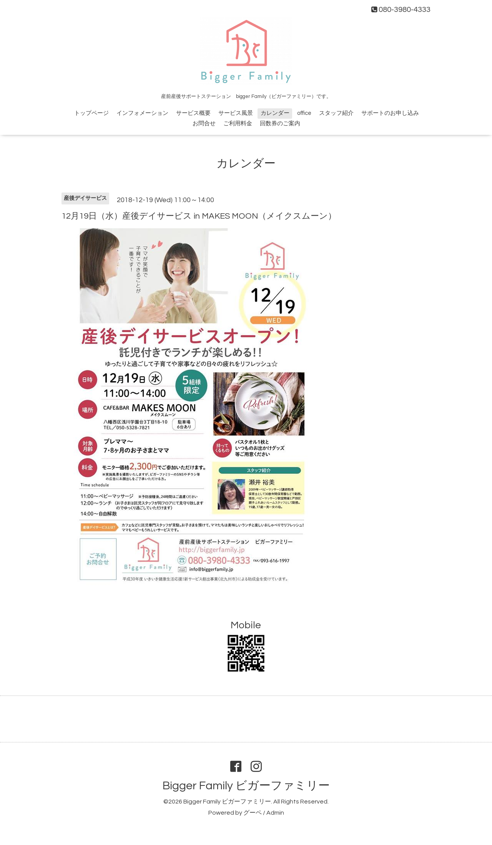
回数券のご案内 (280, 123)
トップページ (91, 113)
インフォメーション (142, 113)
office (304, 113)
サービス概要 (193, 113)
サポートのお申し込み (390, 113)
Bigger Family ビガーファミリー (246, 786)
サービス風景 (235, 113)
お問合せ (204, 123)
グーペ (252, 813)
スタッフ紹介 (336, 113)
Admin (275, 813)
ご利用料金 (237, 123)
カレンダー (275, 113)
